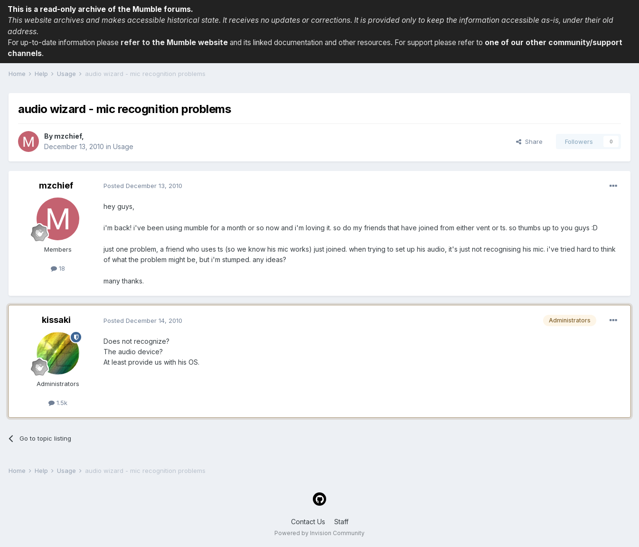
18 (58, 268)
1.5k (57, 402)
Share (529, 141)
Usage (123, 146)
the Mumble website (190, 42)
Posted (142, 185)
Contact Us (308, 522)
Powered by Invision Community (319, 533)
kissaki (56, 320)
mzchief (68, 136)
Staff (341, 522)
